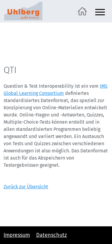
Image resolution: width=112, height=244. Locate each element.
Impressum (17, 235)
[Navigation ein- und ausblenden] (100, 11)
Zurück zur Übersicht (26, 187)
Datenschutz (51, 235)
